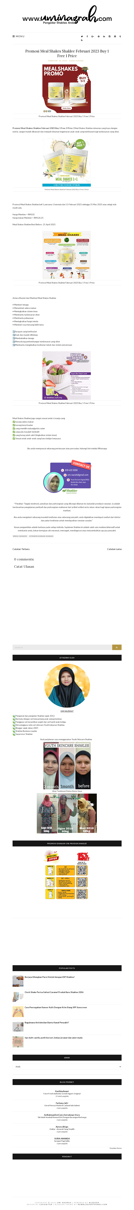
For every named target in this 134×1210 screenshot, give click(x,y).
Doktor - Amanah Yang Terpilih (62, 1129)
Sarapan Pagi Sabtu (62, 1141)
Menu (19, 36)
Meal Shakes (20, 536)
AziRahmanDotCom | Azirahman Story (62, 1115)
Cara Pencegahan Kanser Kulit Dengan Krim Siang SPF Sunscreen (56, 1007)
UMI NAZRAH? (67, 711)
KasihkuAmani (62, 1091)
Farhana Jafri (62, 1103)
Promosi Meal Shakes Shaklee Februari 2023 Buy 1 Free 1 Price (67, 53)
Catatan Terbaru (21, 549)
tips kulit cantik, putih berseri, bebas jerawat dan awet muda (53, 1037)
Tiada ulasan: (77, 61)
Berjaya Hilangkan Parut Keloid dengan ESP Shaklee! (50, 977)
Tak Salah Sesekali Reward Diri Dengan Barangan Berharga (62, 1117)
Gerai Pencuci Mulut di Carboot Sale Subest (62, 1105)
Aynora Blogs (62, 1127)
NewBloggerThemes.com (92, 1204)
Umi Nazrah (64, 1202)
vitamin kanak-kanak (41, 536)
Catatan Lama (114, 549)
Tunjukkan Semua (116, 1148)
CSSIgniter (46, 1204)
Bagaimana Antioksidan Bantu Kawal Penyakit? (47, 1022)
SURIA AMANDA (62, 1138)
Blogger (94, 1202)
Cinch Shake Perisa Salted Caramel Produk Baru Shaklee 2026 (54, 992)
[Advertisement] (67, 939)
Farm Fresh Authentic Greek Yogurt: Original (62, 1093)
